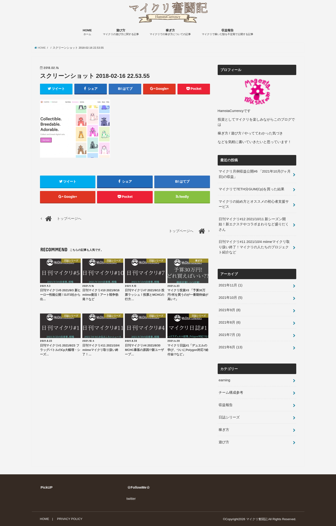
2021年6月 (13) (230, 347)
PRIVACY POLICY (70, 518)
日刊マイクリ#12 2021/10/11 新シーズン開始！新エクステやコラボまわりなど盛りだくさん (254, 224)
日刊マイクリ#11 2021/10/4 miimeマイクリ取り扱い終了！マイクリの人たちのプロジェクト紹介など (254, 247)
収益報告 (227, 32)
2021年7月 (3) (229, 334)
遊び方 (121, 32)
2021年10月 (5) (230, 297)
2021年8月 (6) (229, 322)
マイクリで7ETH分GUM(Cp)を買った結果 (251, 189)
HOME (87, 32)
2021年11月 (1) (230, 285)
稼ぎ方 (170, 32)
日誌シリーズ (229, 417)
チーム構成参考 (231, 392)
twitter (131, 498)
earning (224, 380)
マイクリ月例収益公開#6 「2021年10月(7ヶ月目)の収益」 (255, 174)
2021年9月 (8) (229, 310)
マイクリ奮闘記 (256, 519)
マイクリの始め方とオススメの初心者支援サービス (254, 204)
